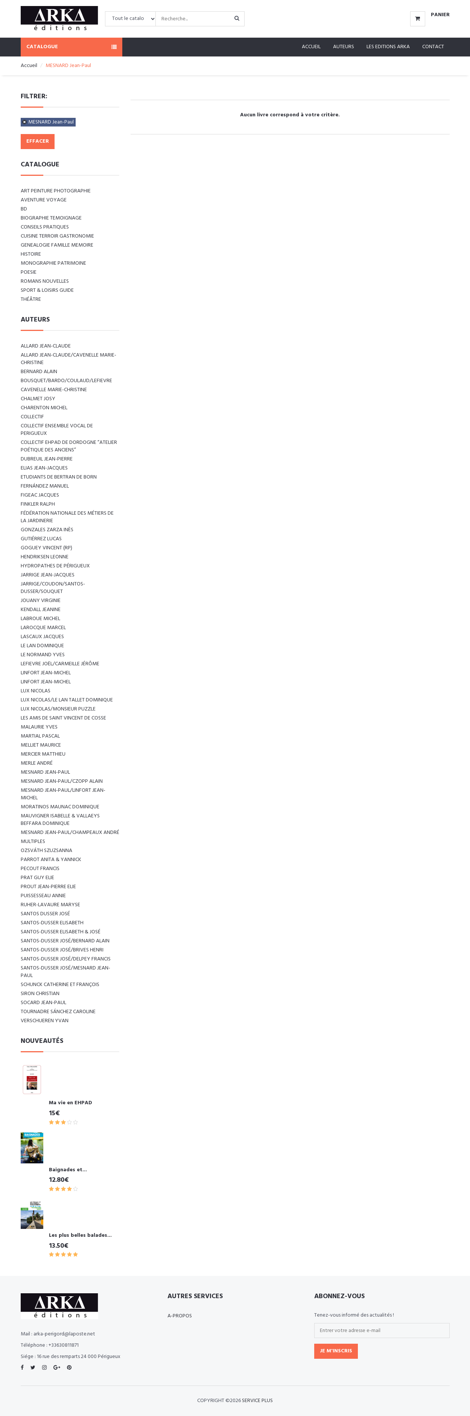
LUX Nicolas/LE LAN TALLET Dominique (67, 700)
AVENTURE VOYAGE (44, 200)
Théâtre (31, 299)
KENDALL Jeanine (41, 609)
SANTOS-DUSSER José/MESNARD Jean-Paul (65, 972)
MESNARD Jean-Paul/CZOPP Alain (62, 781)
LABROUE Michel (40, 618)
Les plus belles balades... (80, 1235)
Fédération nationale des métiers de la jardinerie (67, 517)
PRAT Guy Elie (37, 877)
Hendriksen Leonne (44, 557)
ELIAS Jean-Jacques (44, 468)
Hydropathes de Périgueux (55, 566)
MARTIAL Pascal (40, 736)
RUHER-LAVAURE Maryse (50, 905)
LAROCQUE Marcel (43, 627)
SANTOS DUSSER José (45, 914)
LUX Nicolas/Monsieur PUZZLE (58, 709)
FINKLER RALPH (38, 504)
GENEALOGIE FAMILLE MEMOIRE (57, 245)
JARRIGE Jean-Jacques (48, 575)
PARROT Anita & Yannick (51, 859)
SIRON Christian (40, 993)
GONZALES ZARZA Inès (47, 530)
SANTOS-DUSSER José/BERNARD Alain (65, 941)
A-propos (179, 1316)
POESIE (29, 272)
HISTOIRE (31, 254)
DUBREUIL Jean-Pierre (47, 459)
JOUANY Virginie (41, 600)
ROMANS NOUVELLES (45, 281)
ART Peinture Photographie (56, 191)
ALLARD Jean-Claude (46, 346)
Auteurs (343, 47)
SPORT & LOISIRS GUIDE (47, 290)
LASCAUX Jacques (42, 637)
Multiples (33, 841)
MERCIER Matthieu (43, 754)
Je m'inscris (336, 1351)
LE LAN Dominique (42, 646)
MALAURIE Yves (39, 727)
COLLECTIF (32, 417)
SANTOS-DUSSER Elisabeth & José (60, 932)
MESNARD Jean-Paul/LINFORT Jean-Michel (63, 794)
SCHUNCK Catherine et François (60, 984)
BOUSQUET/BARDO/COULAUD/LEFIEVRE (66, 380)
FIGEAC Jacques (40, 495)
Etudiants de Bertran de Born (59, 477)
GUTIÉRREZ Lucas (41, 539)
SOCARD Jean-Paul (43, 1002)
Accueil (311, 47)
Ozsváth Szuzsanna (46, 850)
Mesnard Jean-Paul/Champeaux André (70, 832)
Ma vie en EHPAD (70, 1103)
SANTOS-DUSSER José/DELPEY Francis (66, 959)
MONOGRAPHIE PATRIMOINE (53, 263)
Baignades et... (68, 1170)
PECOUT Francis (40, 868)
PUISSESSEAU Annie (43, 896)
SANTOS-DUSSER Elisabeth (52, 923)
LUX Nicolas (35, 691)
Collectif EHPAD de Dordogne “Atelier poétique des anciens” (69, 446)
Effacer (37, 141)
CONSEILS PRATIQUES (45, 227)
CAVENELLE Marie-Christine (54, 390)
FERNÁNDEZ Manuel (45, 486)
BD (24, 209)
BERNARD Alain (39, 371)
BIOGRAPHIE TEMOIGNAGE (51, 218)
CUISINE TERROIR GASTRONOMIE (57, 236)
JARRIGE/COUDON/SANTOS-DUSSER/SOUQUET (53, 588)
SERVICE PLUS (257, 1400)
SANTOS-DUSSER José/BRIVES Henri (62, 950)
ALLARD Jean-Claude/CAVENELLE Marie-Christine (68, 359)
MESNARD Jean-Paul (51, 122)
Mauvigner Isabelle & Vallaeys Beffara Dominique (60, 820)
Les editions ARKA (388, 47)
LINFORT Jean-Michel (46, 673)
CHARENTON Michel (44, 408)
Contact (433, 47)
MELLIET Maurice (41, 745)
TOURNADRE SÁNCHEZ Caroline (58, 1012)
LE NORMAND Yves (43, 655)
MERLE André (37, 763)
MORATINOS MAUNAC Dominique (60, 807)
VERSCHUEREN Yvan (44, 1021)
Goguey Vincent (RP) (46, 548)
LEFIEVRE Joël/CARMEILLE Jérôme (60, 664)
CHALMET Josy (38, 399)
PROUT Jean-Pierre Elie (48, 887)
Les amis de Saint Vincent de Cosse (63, 718)
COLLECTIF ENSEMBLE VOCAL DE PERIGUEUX (57, 430)
